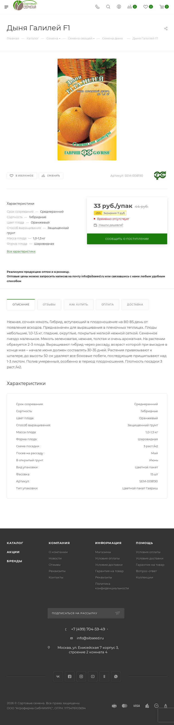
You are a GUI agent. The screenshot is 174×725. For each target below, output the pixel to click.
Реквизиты (57, 571)
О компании (58, 552)
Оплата (108, 304)
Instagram (81, 676)
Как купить (78, 304)
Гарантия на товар (109, 571)
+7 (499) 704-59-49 (88, 629)
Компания (59, 543)
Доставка (135, 304)
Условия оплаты (107, 558)
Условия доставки (109, 564)
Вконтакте (58, 676)
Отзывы (49, 304)
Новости (55, 558)
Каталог (15, 543)
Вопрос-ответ (146, 571)
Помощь (144, 543)
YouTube (93, 676)
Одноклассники (104, 676)
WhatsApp (116, 676)
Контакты (56, 577)
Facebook (70, 676)
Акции (13, 552)
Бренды (14, 561)
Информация (108, 543)
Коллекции (144, 577)
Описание (20, 304)
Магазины (103, 552)
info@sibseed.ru (90, 638)
